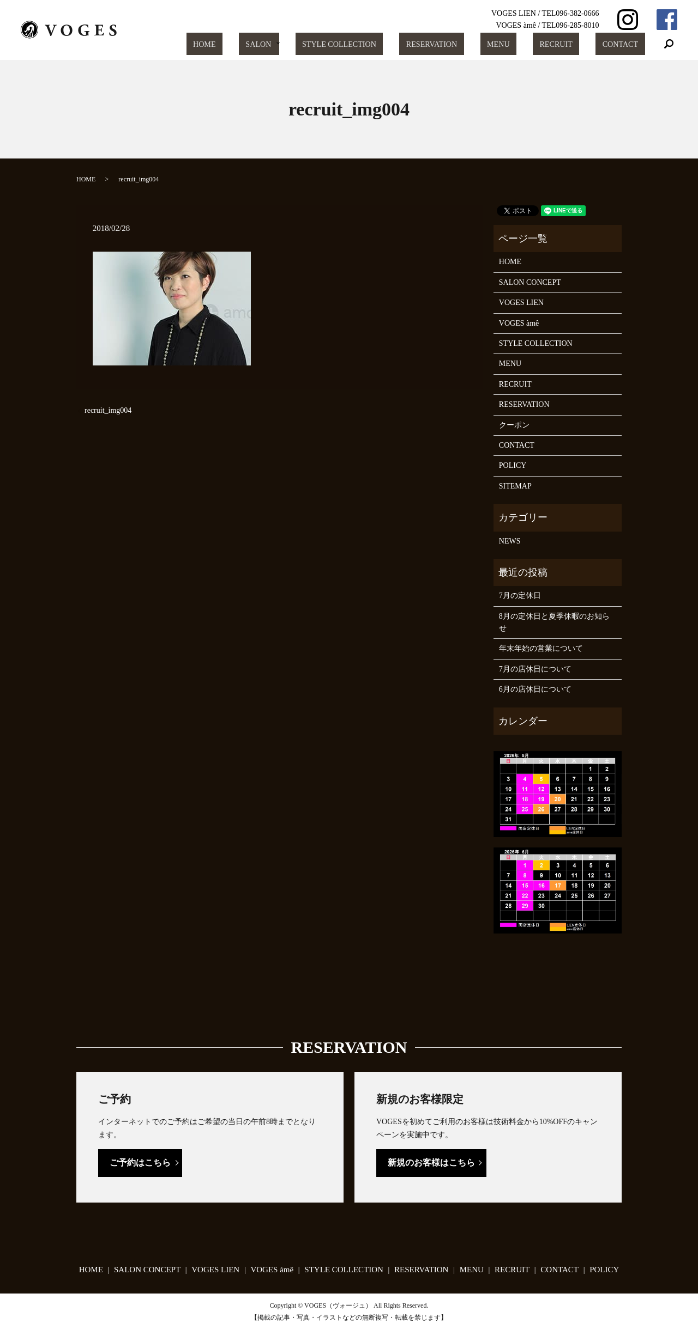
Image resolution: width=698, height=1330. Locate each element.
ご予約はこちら (140, 1162)
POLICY (513, 465)
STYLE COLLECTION (389, 44)
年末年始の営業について (541, 648)
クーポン (514, 425)
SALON (311, 44)
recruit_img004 (108, 410)
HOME (269, 44)
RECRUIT (573, 44)
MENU (527, 44)
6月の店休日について (535, 689)
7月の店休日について (535, 669)
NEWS (510, 541)
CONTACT (626, 44)
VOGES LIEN (521, 302)
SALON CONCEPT (530, 282)
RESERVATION (471, 44)
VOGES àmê (519, 323)
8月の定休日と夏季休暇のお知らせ (554, 622)
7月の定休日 (520, 595)
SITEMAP (515, 486)
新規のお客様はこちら (431, 1162)
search (669, 44)
